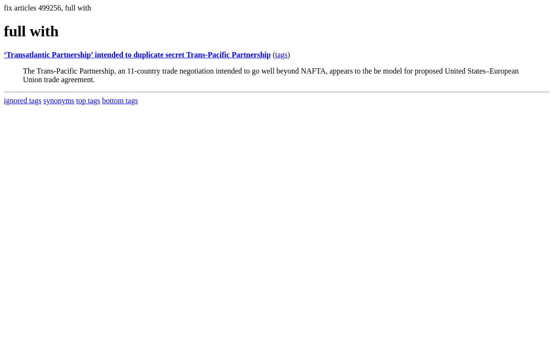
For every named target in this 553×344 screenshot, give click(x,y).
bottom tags (120, 101)
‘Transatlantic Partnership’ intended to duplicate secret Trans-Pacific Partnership (137, 55)
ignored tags (23, 101)
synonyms (58, 101)
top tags (88, 101)
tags (281, 55)
